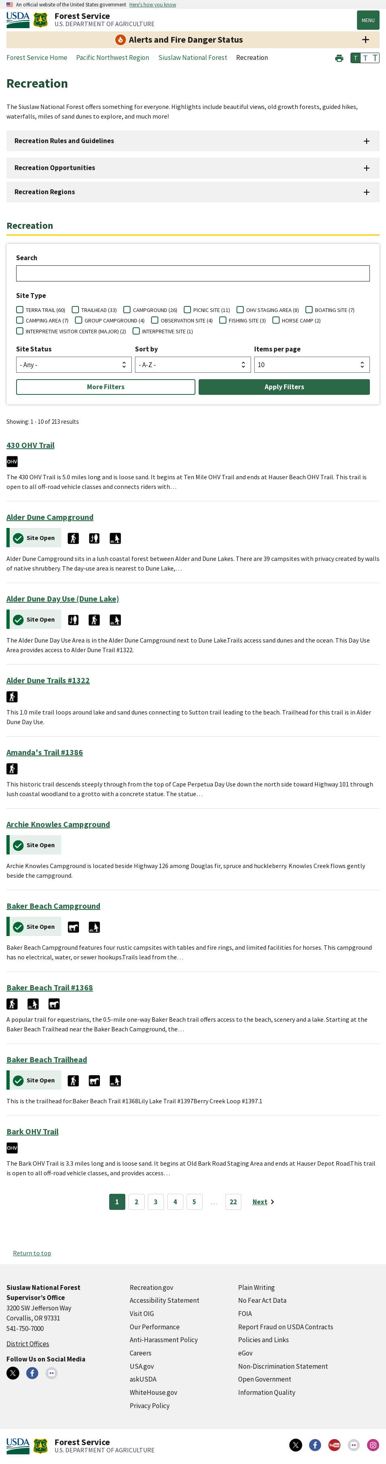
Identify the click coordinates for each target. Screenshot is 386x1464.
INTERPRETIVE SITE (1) (167, 331)
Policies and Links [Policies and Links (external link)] (263, 1339)
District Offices (27, 1343)
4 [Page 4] (175, 1201)
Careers (140, 1353)
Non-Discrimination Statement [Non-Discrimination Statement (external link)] (283, 1366)
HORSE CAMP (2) (301, 320)
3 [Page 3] (156, 1201)
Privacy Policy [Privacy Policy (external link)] (150, 1405)
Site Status (34, 349)
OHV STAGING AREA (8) (272, 310)
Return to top (32, 1253)
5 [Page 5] (194, 1201)
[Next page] (265, 1202)
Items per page (277, 349)
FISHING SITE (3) (247, 320)
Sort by (146, 349)
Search (26, 257)
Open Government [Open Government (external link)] (264, 1379)
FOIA (245, 1313)
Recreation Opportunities (55, 167)
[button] (339, 57)
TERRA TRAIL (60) (45, 310)
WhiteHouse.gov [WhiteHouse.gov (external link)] (153, 1392)
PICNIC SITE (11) (211, 310)
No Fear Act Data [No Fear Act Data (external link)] (262, 1300)
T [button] (356, 58)
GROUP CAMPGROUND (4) (115, 320)
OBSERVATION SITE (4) (187, 320)
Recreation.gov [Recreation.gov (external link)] (151, 1287)
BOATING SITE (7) (335, 310)
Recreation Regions (45, 191)
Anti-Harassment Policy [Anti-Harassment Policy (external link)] (164, 1339)
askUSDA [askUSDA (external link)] (143, 1379)
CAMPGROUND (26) (155, 310)
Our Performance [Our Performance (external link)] (155, 1326)
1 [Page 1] (117, 1201)
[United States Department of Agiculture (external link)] (19, 20)
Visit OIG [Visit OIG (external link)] (142, 1313)
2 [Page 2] (136, 1201)
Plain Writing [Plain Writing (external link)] (256, 1287)
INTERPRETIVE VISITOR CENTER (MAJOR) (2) (76, 331)
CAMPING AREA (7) (47, 320)
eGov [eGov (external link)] (245, 1353)
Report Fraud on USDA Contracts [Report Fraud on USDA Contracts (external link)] (285, 1326)
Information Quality (266, 1392)
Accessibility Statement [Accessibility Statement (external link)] (164, 1300)
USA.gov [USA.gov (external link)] (142, 1366)
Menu (368, 20)
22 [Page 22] (233, 1201)
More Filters (106, 386)
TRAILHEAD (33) (99, 310)
